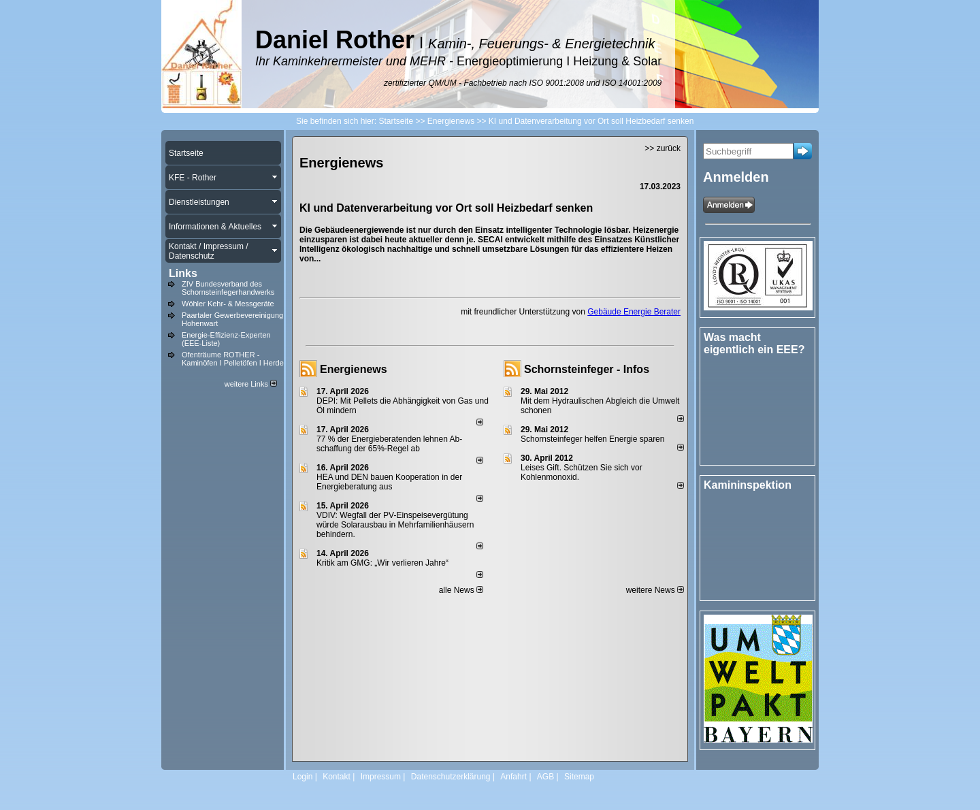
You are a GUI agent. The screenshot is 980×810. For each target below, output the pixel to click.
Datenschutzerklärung (451, 776)
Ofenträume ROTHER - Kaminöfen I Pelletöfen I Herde (233, 359)
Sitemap (579, 776)
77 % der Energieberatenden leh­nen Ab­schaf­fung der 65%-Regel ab (389, 443)
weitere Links (251, 384)
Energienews (353, 369)
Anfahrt (513, 776)
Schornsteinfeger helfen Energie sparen (592, 439)
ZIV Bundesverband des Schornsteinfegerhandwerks (228, 288)
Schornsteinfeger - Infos (586, 369)
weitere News (655, 590)
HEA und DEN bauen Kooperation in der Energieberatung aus (389, 481)
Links (183, 273)
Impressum (381, 776)
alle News (461, 590)
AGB (545, 776)
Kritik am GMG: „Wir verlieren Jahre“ (382, 563)
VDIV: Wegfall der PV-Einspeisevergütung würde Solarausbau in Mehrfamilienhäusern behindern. (395, 525)
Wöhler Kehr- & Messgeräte (228, 303)
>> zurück (662, 148)
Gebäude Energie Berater (634, 312)
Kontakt (336, 776)
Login (302, 776)
